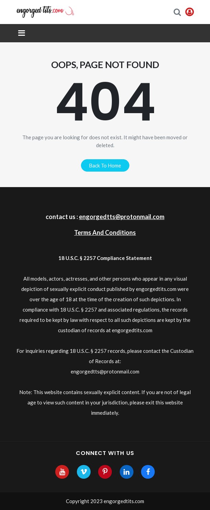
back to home (105, 165)
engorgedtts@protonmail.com (121, 216)
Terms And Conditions (105, 232)
